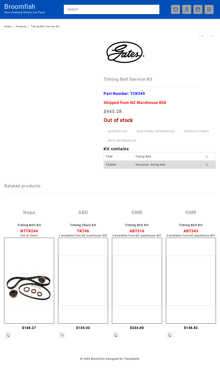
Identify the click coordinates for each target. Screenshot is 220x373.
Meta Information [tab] (122, 140)
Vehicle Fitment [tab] (196, 131)
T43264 (110, 164)
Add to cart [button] (62, 335)
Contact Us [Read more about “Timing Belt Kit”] (8, 335)
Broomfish (19, 6)
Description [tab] (117, 131)
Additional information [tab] (155, 131)
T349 (109, 156)
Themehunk (132, 358)
